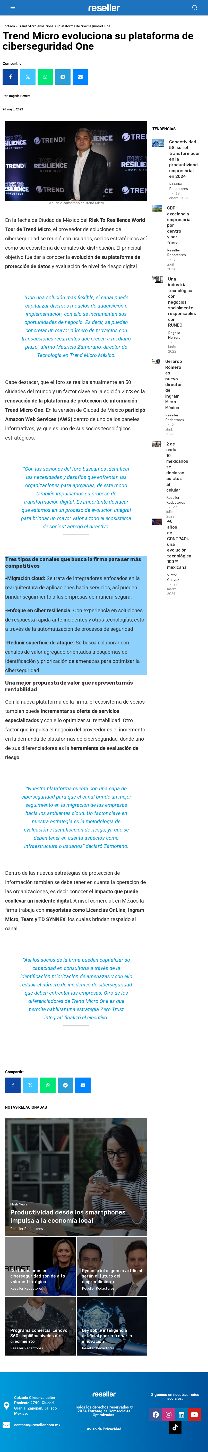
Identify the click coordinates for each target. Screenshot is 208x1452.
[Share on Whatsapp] (45, 77)
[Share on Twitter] (28, 77)
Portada (9, 26)
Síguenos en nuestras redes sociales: (175, 1396)
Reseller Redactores (178, 186)
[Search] (194, 8)
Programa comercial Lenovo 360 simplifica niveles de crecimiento (38, 1336)
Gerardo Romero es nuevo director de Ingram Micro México (173, 384)
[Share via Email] (80, 77)
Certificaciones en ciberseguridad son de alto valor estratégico (37, 1276)
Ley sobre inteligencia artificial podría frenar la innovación (107, 1336)
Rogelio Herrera (174, 334)
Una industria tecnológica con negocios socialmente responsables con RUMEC (182, 302)
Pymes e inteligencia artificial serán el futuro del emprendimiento (112, 1276)
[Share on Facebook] (10, 77)
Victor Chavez (173, 577)
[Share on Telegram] (63, 77)
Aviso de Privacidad (104, 1429)
